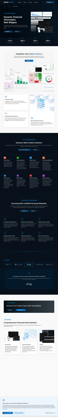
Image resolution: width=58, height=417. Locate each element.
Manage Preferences (50, 412)
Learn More (8, 31)
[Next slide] (53, 326)
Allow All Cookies (7, 412)
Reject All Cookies (19, 412)
